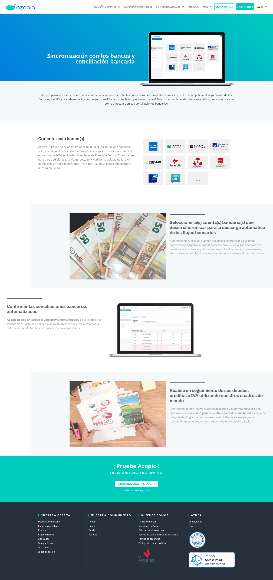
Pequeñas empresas (106, 6)
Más (207, 7)
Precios (193, 6)
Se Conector (224, 6)
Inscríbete (245, 6)
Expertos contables (138, 6)
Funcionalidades (170, 7)
